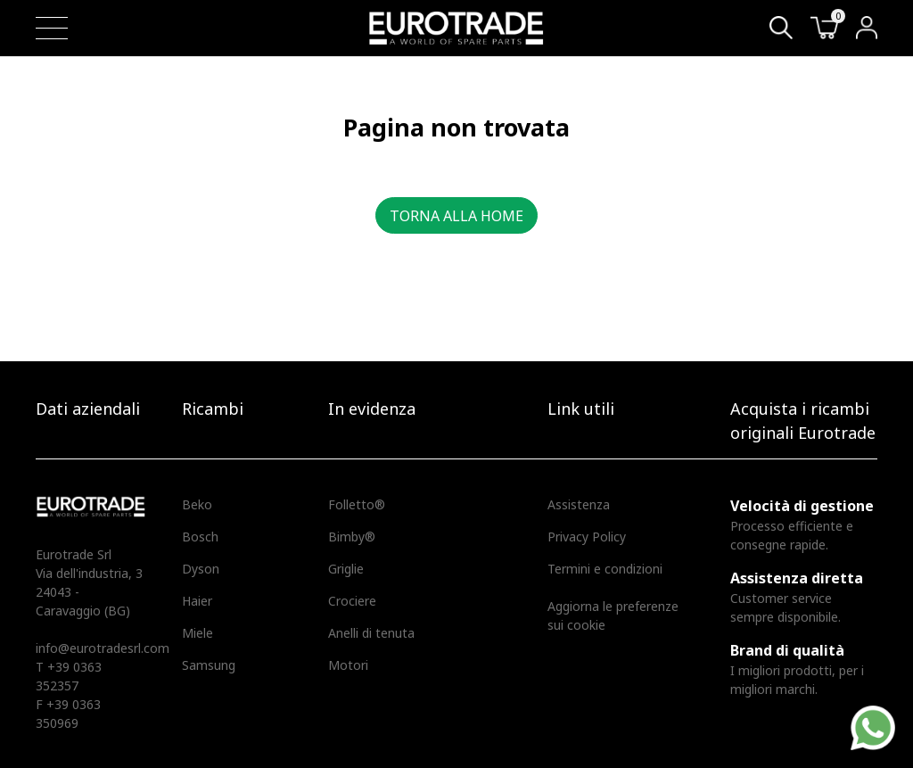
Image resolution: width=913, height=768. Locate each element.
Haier (197, 600)
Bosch (200, 536)
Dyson (200, 568)
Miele (197, 632)
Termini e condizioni (604, 568)
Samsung (208, 665)
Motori (348, 665)
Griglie (346, 568)
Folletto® (356, 504)
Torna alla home (456, 216)
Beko (197, 504)
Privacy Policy (586, 536)
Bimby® (351, 536)
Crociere (352, 600)
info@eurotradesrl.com (102, 648)
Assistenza (578, 504)
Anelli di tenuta (371, 632)
